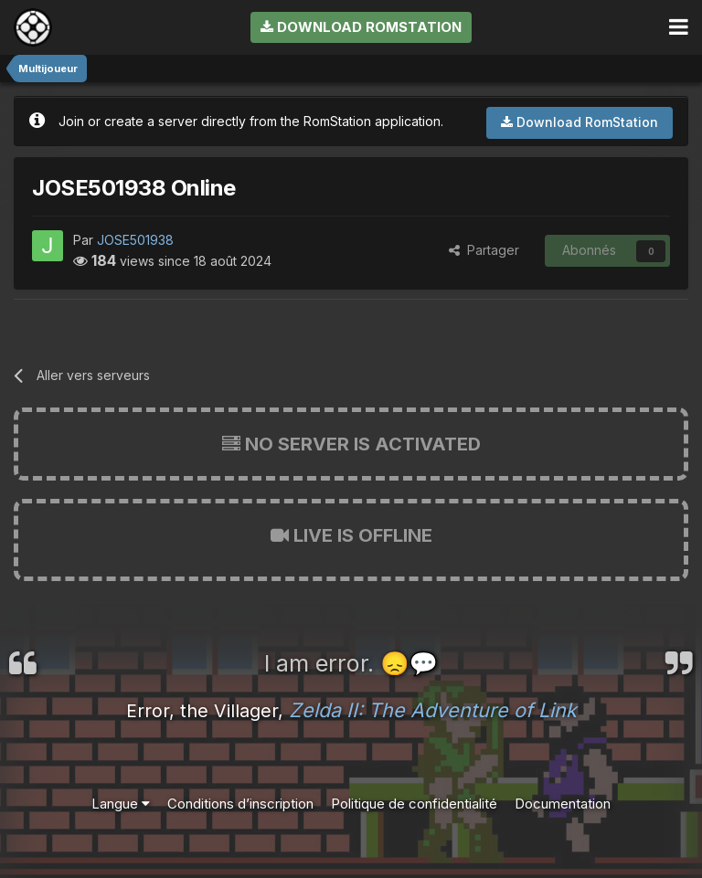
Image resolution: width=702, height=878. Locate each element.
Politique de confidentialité (414, 803)
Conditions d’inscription (240, 803)
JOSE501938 (135, 240)
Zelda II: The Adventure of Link (433, 710)
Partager (484, 250)
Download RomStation (361, 27)
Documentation (563, 803)
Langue (120, 803)
